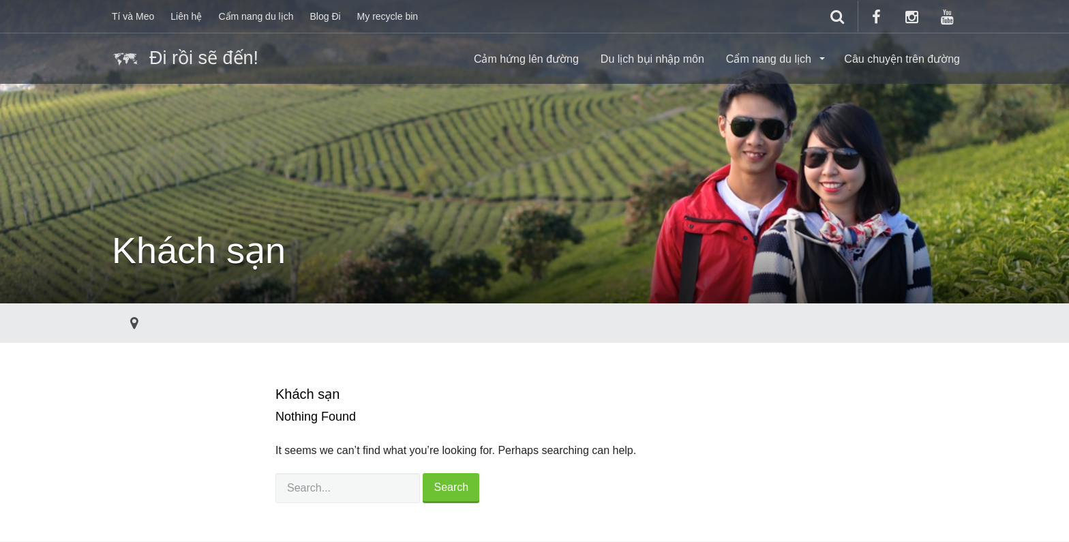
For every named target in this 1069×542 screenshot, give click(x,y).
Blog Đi (325, 16)
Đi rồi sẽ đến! (185, 59)
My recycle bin (387, 16)
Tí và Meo (133, 16)
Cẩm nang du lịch (255, 16)
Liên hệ (186, 16)
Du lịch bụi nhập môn (652, 59)
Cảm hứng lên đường (526, 59)
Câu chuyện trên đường (902, 59)
